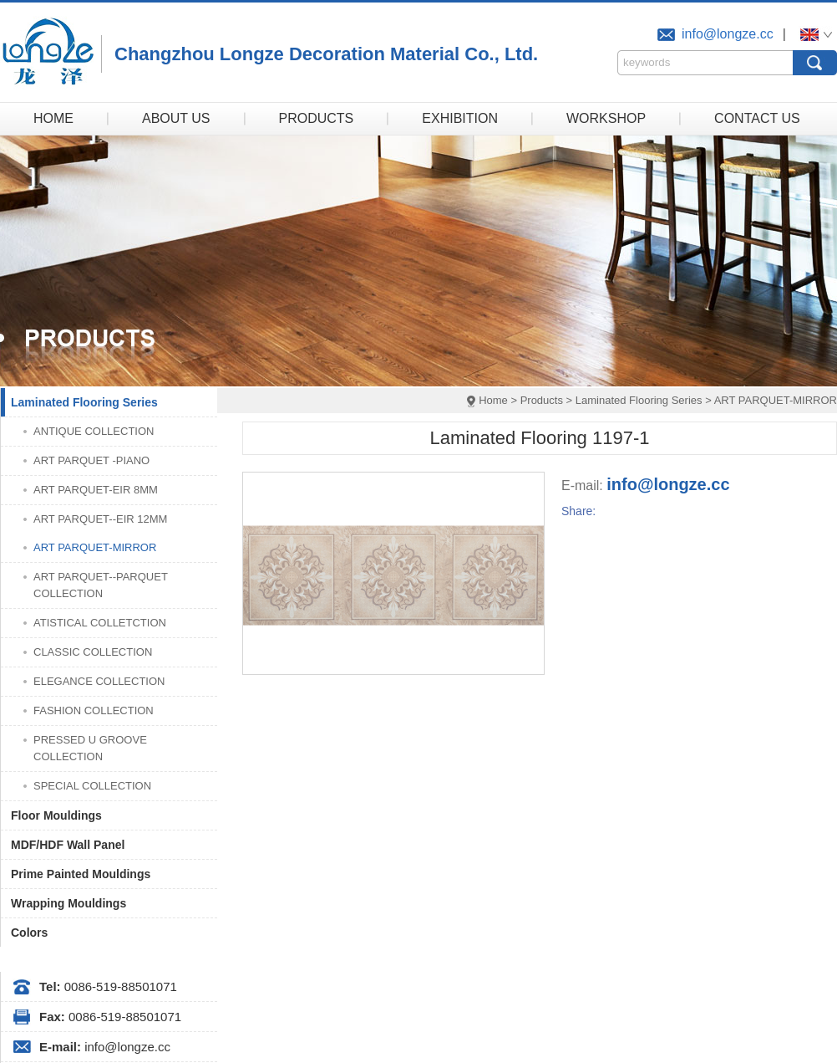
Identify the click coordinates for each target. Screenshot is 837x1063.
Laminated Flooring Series (639, 400)
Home (493, 400)
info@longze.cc (728, 34)
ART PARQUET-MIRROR (775, 400)
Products (541, 400)
